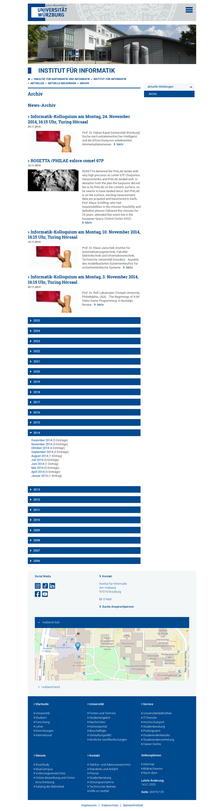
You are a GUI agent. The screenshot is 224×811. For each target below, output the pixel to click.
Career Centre (151, 744)
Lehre (38, 727)
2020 (36, 371)
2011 (36, 510)
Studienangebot (98, 718)
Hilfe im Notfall (98, 791)
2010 (36, 520)
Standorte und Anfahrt (102, 769)
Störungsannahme (100, 782)
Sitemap (147, 764)
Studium (40, 718)
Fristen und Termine (101, 713)
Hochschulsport (152, 722)
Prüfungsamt (150, 731)
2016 (36, 412)
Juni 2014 (37, 464)
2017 (36, 402)
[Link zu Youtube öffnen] (45, 594)
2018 (36, 392)
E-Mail (107, 599)
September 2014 (42, 452)
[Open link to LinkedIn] (52, 586)
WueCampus (43, 769)
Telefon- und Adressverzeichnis (109, 765)
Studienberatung (153, 727)
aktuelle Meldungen (62, 83)
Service (147, 704)
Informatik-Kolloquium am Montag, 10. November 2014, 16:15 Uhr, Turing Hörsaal (84, 234)
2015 (36, 422)
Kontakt (107, 576)
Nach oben (149, 773)
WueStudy (41, 765)
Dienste (40, 756)
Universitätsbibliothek (156, 713)
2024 (36, 331)
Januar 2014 (39, 475)
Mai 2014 (37, 468)
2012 (36, 499)
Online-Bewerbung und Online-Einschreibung (55, 780)
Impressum (89, 805)
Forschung (42, 722)
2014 (36, 432)
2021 (36, 361)
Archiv (84, 83)
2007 (36, 550)
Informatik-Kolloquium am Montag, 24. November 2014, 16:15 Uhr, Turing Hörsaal (79, 119)
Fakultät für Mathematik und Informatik (62, 79)
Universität (42, 713)
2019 (36, 382)
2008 (36, 540)
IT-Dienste (149, 718)
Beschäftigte (96, 731)
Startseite (41, 704)
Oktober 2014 (40, 448)
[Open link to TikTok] (45, 586)
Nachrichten (96, 722)
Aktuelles (37, 83)
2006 (36, 561)
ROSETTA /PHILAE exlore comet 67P (67, 160)
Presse (93, 774)
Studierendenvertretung (157, 740)
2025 (36, 320)
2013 (36, 489)
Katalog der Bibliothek (49, 787)
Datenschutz (109, 805)
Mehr (120, 144)
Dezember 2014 (41, 440)
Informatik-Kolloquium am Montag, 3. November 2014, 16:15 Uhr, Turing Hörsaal (83, 279)
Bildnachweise (152, 769)
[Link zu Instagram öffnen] (38, 586)
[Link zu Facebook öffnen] (38, 594)
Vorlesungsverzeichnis (49, 774)
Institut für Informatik (76, 70)
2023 (36, 341)
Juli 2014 (37, 460)
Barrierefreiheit (133, 805)
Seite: (145, 792)
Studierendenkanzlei (155, 735)
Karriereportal (97, 727)
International (43, 735)
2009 (36, 530)
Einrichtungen (44, 731)
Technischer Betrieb (101, 787)
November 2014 (41, 444)
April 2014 (37, 472)
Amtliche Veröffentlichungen (107, 740)
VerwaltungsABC (99, 735)
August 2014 (39, 456)
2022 (36, 351)
